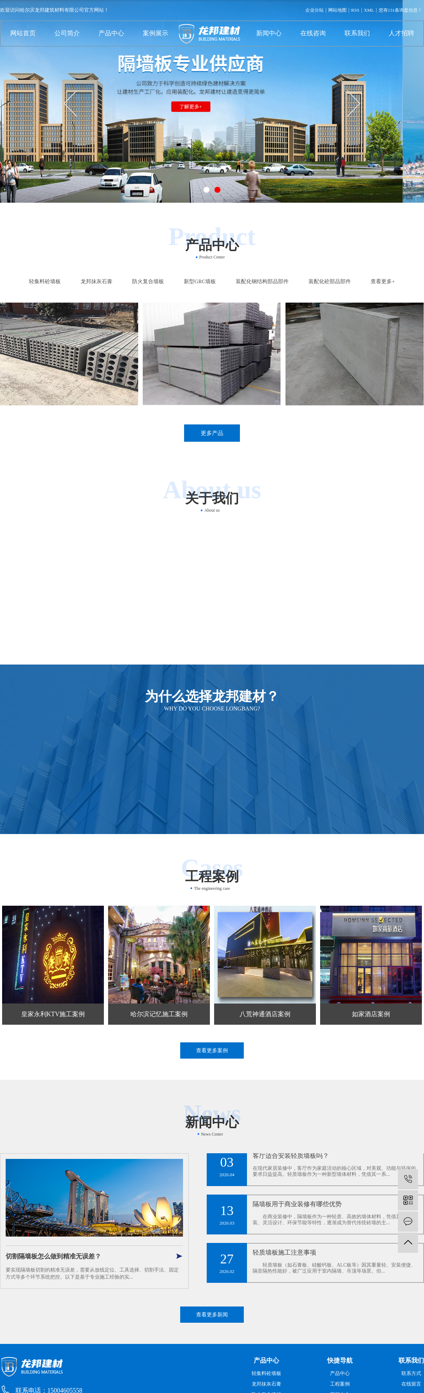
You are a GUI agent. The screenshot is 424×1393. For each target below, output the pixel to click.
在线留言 (411, 1384)
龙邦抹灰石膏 (96, 281)
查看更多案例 (212, 1050)
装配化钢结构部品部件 (262, 281)
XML (369, 10)
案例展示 (155, 33)
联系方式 (411, 1373)
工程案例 (340, 1384)
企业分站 (314, 10)
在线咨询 (313, 33)
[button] (207, 190)
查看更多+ (383, 281)
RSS (355, 10)
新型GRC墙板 (200, 281)
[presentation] (70, 103)
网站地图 (337, 10)
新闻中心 (269, 33)
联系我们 (357, 33)
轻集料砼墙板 (45, 281)
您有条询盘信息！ (401, 10)
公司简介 (67, 33)
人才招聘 (401, 33)
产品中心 (111, 33)
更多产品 (212, 433)
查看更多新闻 (212, 1314)
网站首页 (23, 33)
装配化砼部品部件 (329, 281)
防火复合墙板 (148, 281)
